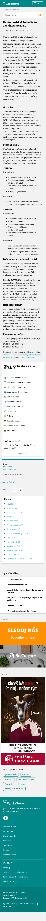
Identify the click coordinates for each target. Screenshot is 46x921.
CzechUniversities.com (27, 903)
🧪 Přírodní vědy (10, 411)
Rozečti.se (7, 906)
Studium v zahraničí (12, 10)
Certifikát (25, 775)
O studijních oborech (15, 512)
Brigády (6, 850)
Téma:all (8, 784)
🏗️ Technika (8, 416)
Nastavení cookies (21, 898)
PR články (10, 516)
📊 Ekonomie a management (15, 377)
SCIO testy (7, 840)
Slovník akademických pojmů (18, 533)
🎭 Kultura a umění (11, 397)
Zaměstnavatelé (9, 836)
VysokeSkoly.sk (9, 903)
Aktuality (10, 504)
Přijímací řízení (12, 520)
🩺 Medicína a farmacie (13, 401)
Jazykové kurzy (10, 775)
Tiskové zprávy (13, 554)
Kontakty (6, 867)
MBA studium (12, 508)
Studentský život (13, 542)
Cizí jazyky (21, 784)
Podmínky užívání (10, 895)
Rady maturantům (14, 529)
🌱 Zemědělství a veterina (14, 425)
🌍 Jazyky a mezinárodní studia (16, 392)
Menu (37, 3)
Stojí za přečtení (13, 537)
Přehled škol (8, 831)
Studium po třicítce (14, 546)
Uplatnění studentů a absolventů (20, 558)
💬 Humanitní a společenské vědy (17, 382)
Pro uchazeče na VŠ (15, 525)
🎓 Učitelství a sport (12, 421)
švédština (8, 779)
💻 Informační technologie (14, 387)
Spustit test (23, 453)
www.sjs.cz (7, 467)
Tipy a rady (7, 845)
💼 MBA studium (10, 430)
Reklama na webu (10, 881)
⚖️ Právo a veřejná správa (14, 406)
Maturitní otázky (9, 855)
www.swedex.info (28, 358)
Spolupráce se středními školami (15, 877)
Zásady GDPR (8, 898)
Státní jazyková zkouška (14, 789)
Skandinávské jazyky (26, 779)
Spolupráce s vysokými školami (15, 872)
